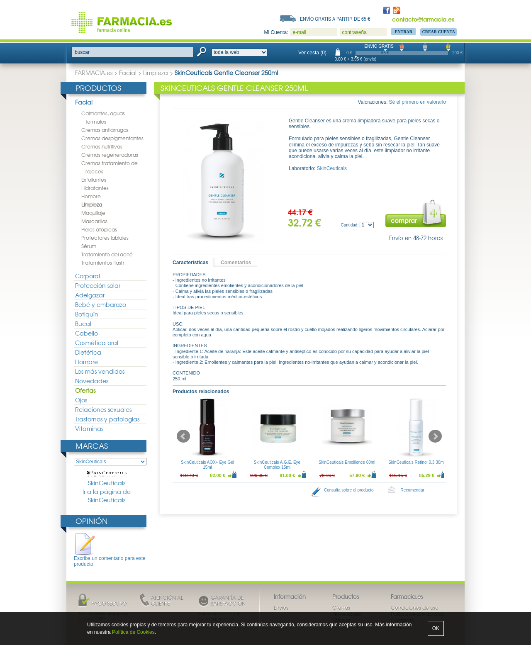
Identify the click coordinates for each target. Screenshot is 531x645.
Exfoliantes (93, 179)
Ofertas (85, 390)
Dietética (88, 352)
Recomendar (412, 490)
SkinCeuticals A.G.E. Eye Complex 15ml (277, 465)
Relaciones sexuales (103, 409)
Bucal (83, 323)
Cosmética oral (96, 342)
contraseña (354, 32)
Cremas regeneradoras (109, 154)
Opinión (91, 520)
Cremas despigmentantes (112, 138)
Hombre (91, 196)
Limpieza (155, 72)
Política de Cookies (133, 632)
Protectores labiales (105, 237)
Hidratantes (95, 188)
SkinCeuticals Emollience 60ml (347, 462)
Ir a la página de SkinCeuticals (107, 496)
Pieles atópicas (99, 229)
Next (435, 436)
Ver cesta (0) (312, 53)
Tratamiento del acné (107, 254)
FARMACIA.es (93, 72)
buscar (82, 52)
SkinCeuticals (107, 479)
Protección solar (97, 285)
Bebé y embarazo (100, 304)
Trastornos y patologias (107, 419)
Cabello (86, 333)
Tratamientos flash (102, 262)
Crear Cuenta (438, 31)
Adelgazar (90, 295)
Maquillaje (93, 213)
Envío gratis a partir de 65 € (335, 18)
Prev (183, 436)
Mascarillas (94, 221)
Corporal (87, 276)
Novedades (91, 381)
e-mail (299, 32)
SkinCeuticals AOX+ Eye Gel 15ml (207, 465)
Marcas (92, 445)
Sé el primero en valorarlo (417, 102)
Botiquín (86, 314)
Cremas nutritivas (101, 146)
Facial (127, 72)
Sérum (88, 246)
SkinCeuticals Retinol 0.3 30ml (416, 462)
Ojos (81, 400)
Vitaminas (89, 428)
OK (435, 628)
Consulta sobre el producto (349, 490)
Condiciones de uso (414, 607)
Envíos (281, 607)
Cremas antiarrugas (105, 130)
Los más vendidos (99, 371)
